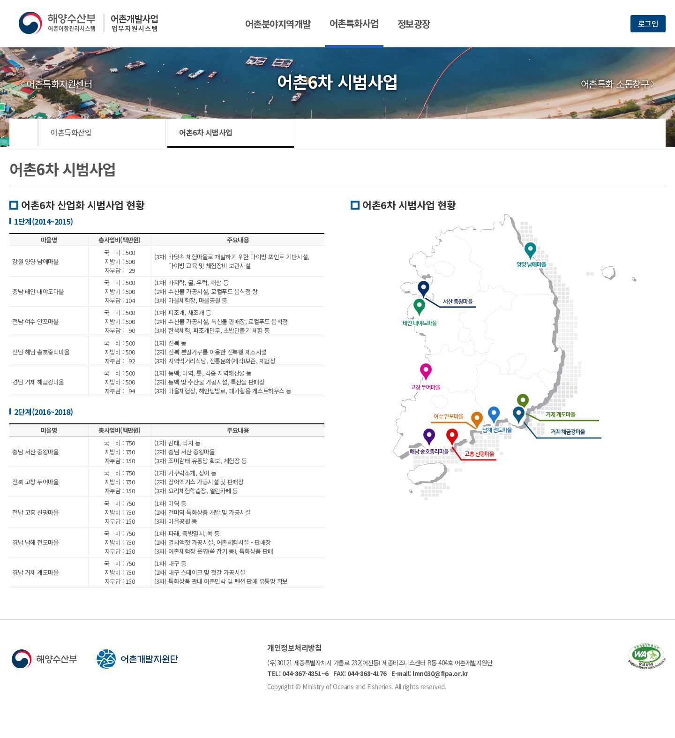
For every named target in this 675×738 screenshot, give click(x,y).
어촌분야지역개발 (278, 23)
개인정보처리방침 (294, 647)
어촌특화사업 (354, 23)
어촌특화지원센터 (59, 84)
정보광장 (414, 23)
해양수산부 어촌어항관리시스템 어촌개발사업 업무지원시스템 (95, 23)
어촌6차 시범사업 (205, 132)
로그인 (648, 23)
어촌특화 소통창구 (615, 84)
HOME (23, 133)
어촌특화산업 (71, 132)
